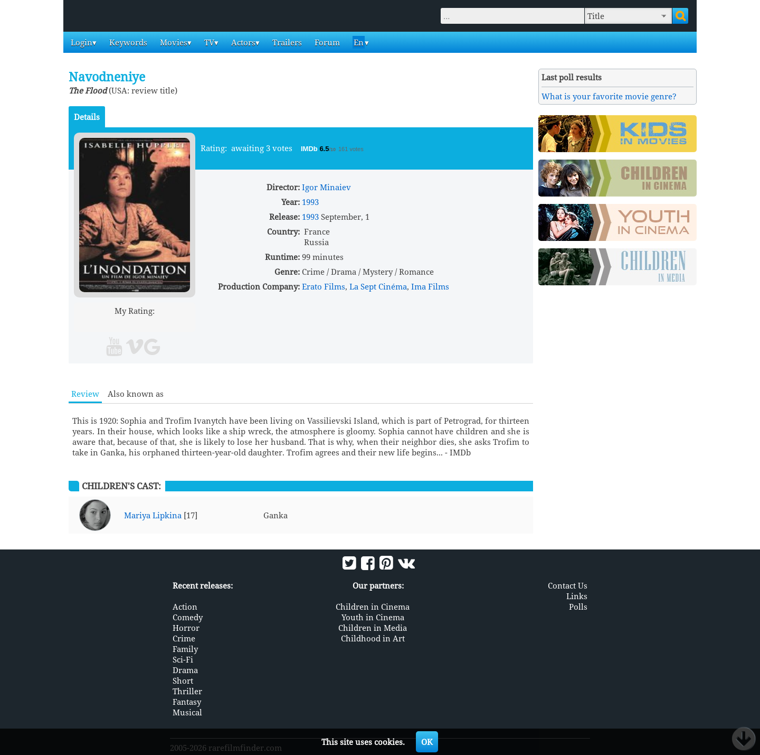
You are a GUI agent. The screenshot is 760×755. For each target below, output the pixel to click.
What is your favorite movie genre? (609, 96)
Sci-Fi (183, 659)
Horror (186, 627)
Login (80, 42)
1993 (310, 202)
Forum (326, 42)
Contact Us (567, 585)
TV (208, 42)
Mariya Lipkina (153, 515)
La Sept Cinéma (378, 286)
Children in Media (372, 627)
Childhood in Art (373, 638)
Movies (172, 42)
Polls (578, 606)
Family (185, 649)
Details (87, 116)
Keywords (127, 42)
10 (174, 323)
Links (576, 596)
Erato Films (323, 286)
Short (183, 680)
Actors (242, 42)
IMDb (310, 149)
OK (427, 742)
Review (85, 393)
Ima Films (430, 286)
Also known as (136, 393)
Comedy (188, 617)
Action (185, 606)
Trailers (286, 42)
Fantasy (187, 701)
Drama (185, 670)
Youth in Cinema (372, 617)
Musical (187, 712)
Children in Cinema (373, 606)
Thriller (187, 691)
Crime (184, 638)
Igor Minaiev (326, 187)
